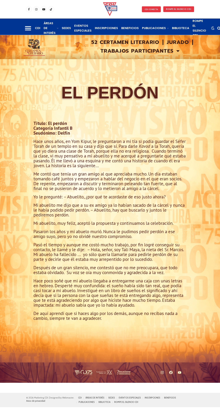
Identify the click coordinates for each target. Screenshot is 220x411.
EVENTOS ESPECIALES (83, 28)
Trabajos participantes (140, 51)
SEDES (66, 28)
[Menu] (28, 28)
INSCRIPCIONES (106, 28)
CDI (37, 28)
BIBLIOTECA (180, 28)
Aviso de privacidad (35, 400)
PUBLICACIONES (154, 28)
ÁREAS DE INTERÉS (50, 28)
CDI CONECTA (151, 9)
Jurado (178, 42)
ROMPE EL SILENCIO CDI (178, 9)
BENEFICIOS (130, 28)
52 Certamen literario (125, 42)
